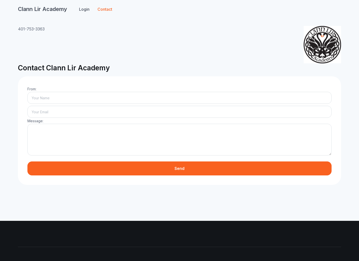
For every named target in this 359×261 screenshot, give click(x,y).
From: (31, 89)
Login (84, 9)
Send (179, 168)
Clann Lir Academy (42, 9)
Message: (35, 121)
